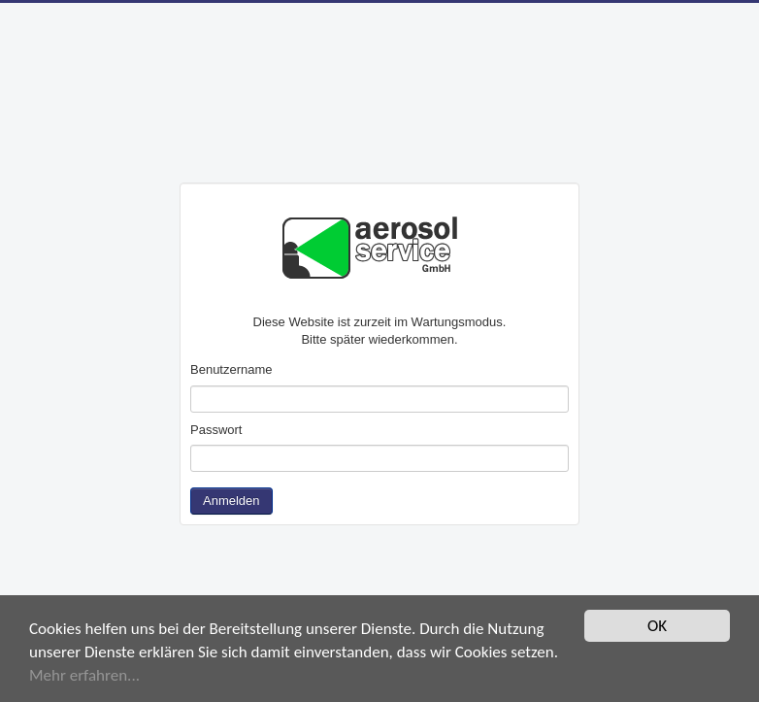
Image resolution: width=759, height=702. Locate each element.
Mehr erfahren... (84, 675)
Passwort (216, 429)
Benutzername (231, 369)
